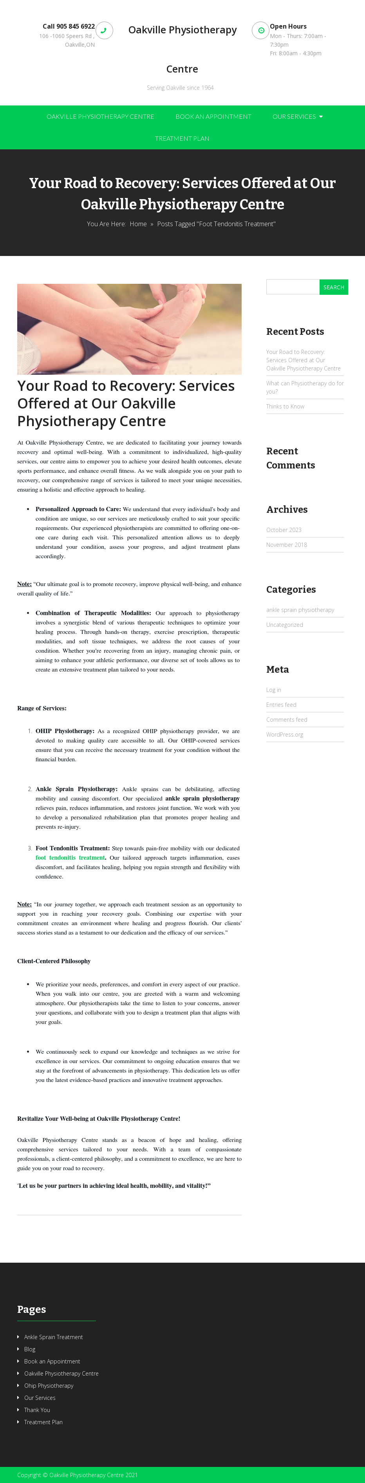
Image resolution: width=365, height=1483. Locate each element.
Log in (273, 689)
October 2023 (284, 530)
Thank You (37, 1410)
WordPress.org (284, 734)
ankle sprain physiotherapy (300, 610)
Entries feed (281, 704)
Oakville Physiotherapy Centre (182, 49)
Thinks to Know (285, 406)
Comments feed (286, 719)
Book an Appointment (213, 116)
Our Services (294, 116)
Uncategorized (284, 624)
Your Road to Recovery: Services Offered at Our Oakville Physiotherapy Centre (126, 403)
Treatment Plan (182, 138)
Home (138, 224)
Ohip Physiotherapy (48, 1385)
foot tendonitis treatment (70, 858)
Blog (29, 1349)
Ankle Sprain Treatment (53, 1337)
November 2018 (286, 544)
